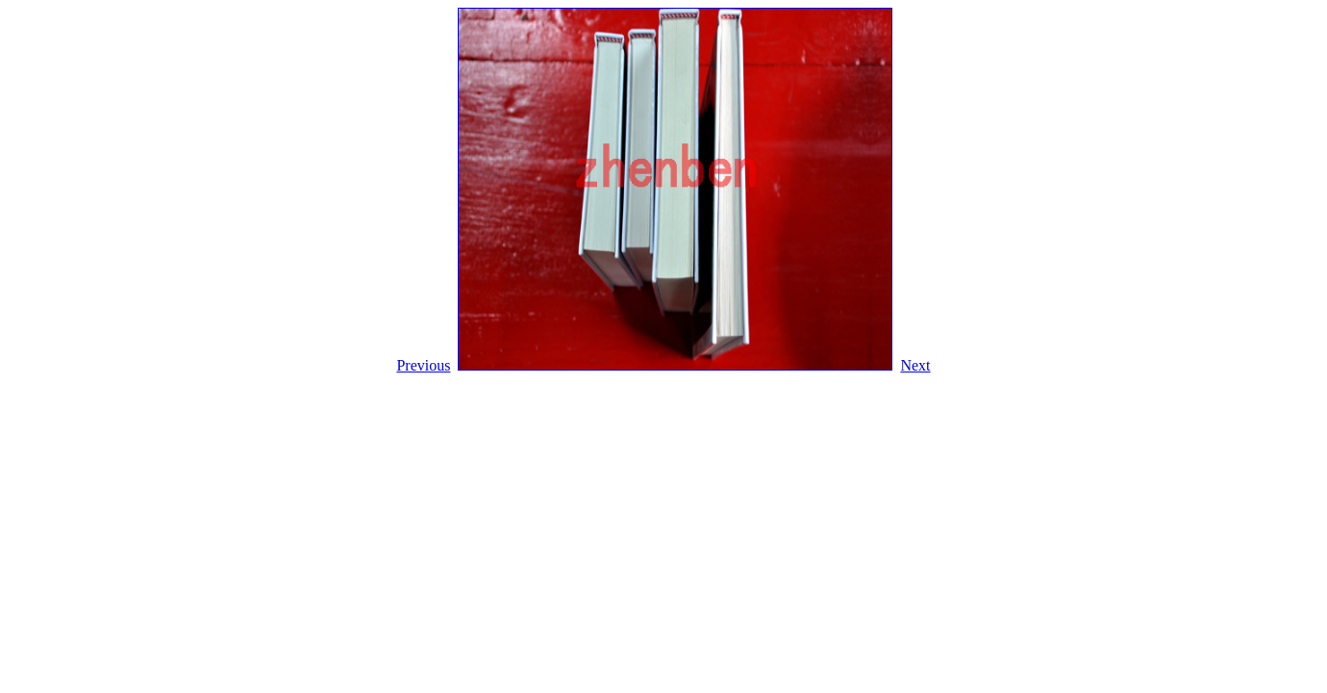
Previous (423, 365)
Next (915, 365)
